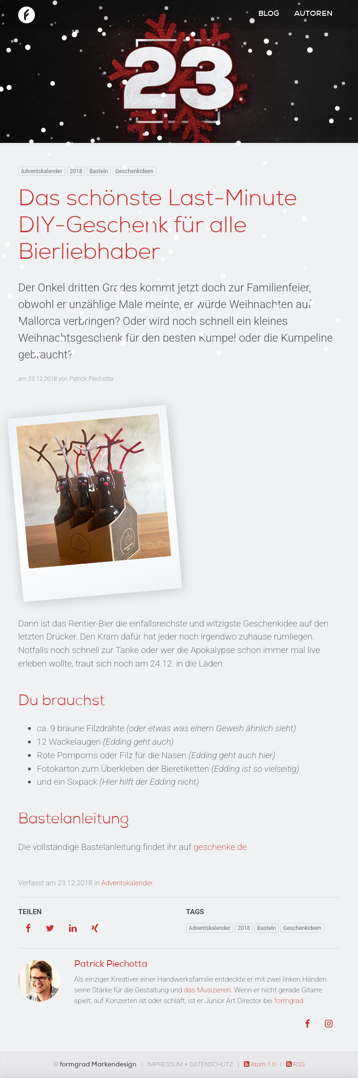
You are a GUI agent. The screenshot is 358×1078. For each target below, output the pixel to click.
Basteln (99, 171)
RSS (295, 1064)
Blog (268, 14)
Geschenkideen (134, 171)
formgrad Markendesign (99, 1065)
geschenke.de (220, 847)
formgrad (288, 1001)
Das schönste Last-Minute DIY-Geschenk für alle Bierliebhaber (157, 227)
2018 (75, 171)
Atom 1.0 (260, 1064)
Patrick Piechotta (91, 378)
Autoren (313, 14)
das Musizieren (207, 990)
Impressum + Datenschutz (190, 1064)
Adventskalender (41, 171)
